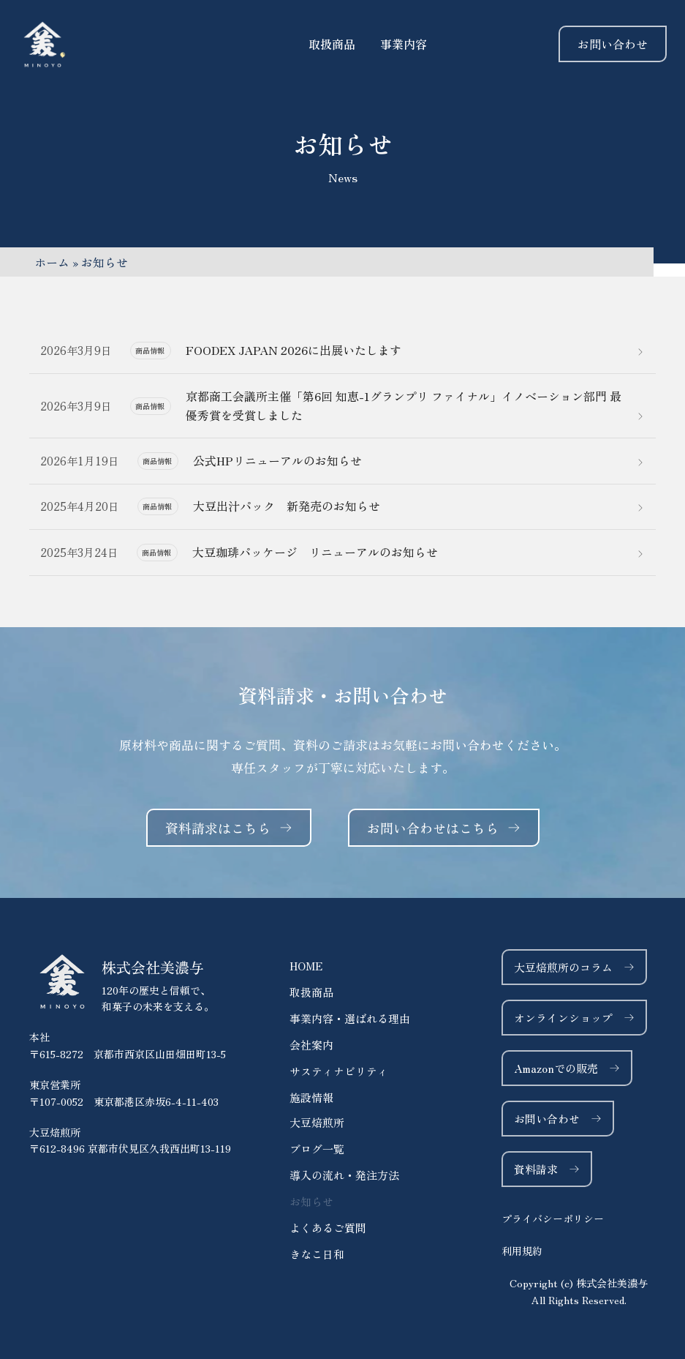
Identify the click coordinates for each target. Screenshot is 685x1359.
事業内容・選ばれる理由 (349, 1018)
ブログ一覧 (316, 1148)
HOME (305, 965)
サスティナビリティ (338, 1071)
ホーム (51, 262)
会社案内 (311, 1044)
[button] (579, 1291)
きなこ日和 (316, 1254)
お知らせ (311, 1201)
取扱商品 (311, 992)
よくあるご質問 (327, 1227)
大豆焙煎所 (316, 1122)
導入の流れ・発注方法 (344, 1175)
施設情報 (311, 1097)
